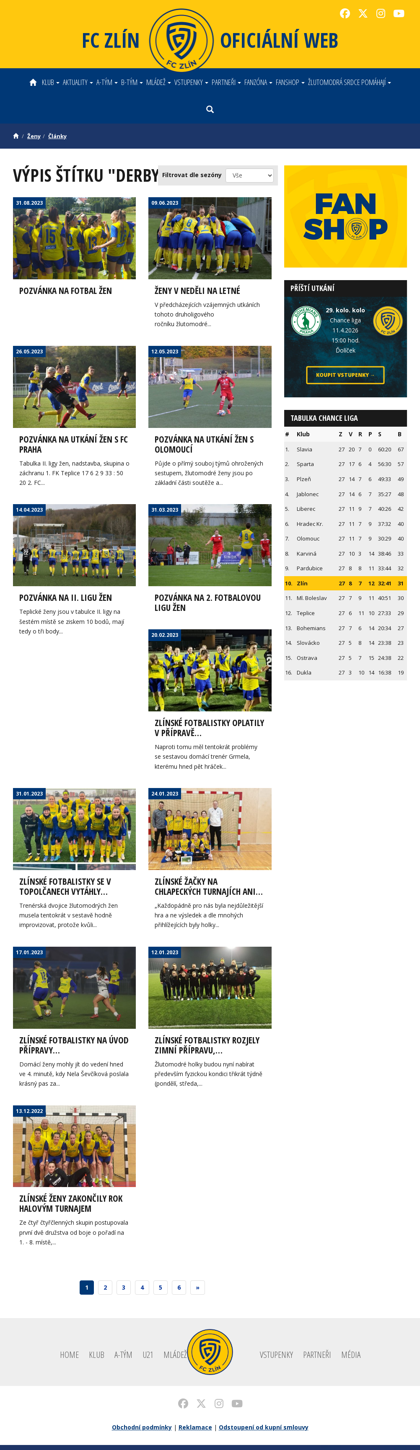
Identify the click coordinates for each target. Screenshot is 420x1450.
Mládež (158, 82)
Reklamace (195, 1432)
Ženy (34, 136)
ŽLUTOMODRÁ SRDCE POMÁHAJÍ (349, 82)
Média (350, 1359)
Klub (51, 82)
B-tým (132, 82)
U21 (148, 1359)
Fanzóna (258, 82)
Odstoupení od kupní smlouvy (264, 1432)
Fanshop (290, 82)
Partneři (226, 82)
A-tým (107, 82)
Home (69, 1359)
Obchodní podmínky (142, 1432)
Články (57, 136)
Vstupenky (191, 82)
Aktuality (78, 82)
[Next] (197, 1292)
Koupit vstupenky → (345, 375)
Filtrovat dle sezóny (192, 175)
